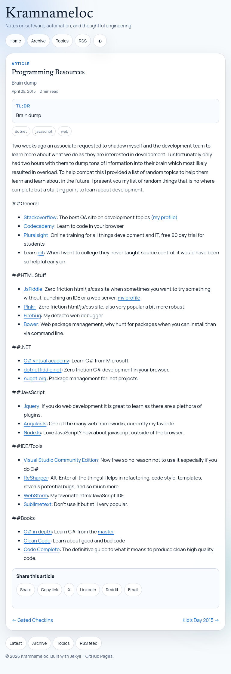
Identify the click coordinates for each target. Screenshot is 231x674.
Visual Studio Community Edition (61, 459)
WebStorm (36, 495)
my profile (129, 297)
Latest (16, 643)
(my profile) (164, 217)
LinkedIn (88, 589)
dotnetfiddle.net (43, 369)
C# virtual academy (46, 360)
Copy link (49, 589)
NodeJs (32, 432)
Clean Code (37, 540)
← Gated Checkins (32, 620)
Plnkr (30, 306)
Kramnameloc (49, 13)
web (64, 131)
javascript (44, 131)
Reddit (112, 589)
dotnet (21, 131)
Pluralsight (36, 234)
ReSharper (36, 477)
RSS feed (89, 643)
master (106, 531)
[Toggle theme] (100, 40)
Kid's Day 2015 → (201, 620)
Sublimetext (37, 504)
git (41, 252)
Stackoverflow (40, 217)
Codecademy (39, 225)
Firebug (32, 315)
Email (133, 589)
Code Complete (42, 549)
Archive (38, 41)
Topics (62, 41)
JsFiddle (33, 288)
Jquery (31, 405)
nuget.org (35, 378)
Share (25, 589)
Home (15, 41)
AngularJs (35, 423)
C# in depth (38, 531)
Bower (31, 324)
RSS (83, 41)
